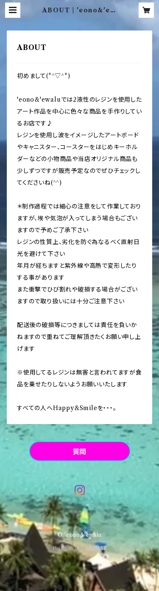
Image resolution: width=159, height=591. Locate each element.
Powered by (79, 548)
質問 (80, 451)
